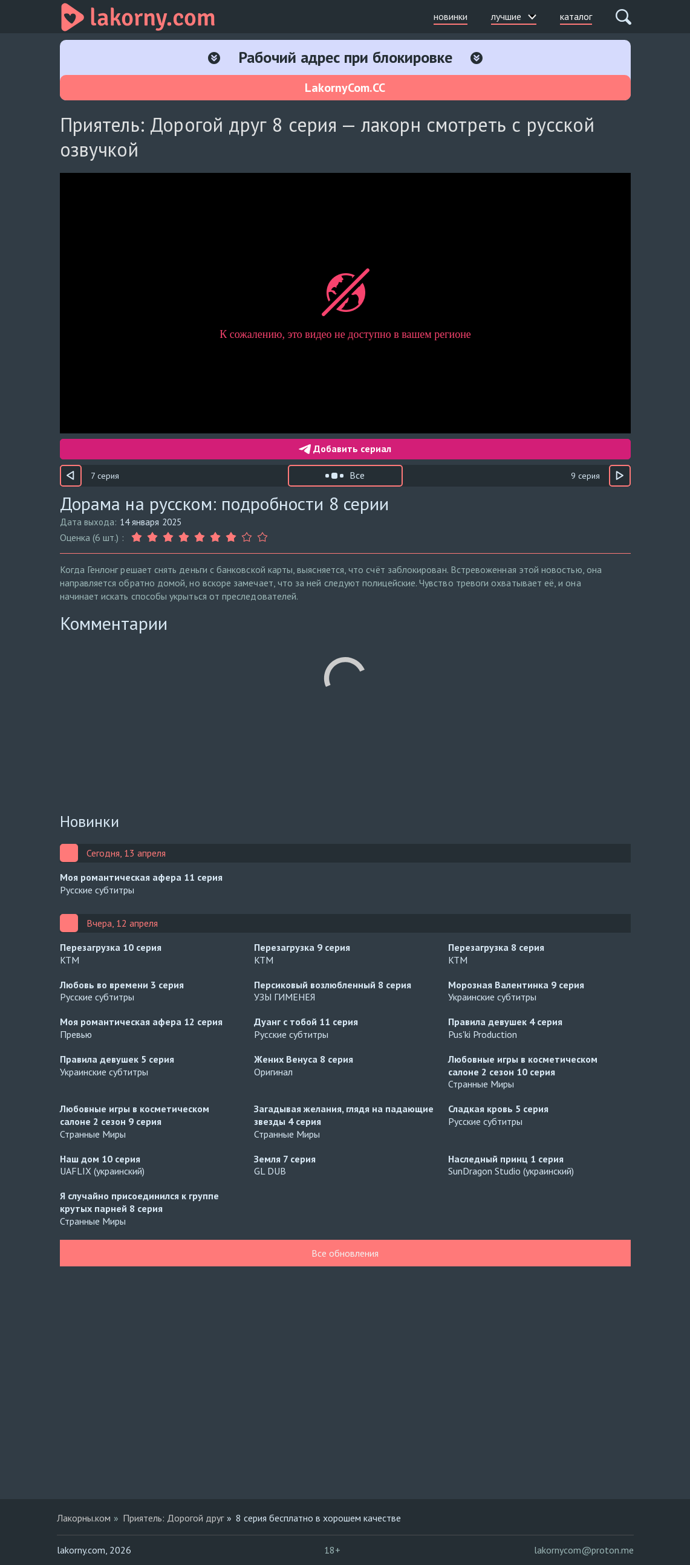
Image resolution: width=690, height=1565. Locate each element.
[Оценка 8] (247, 537)
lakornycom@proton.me (584, 1550)
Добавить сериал (345, 448)
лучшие (513, 16)
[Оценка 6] (215, 537)
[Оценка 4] (184, 537)
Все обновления (345, 1253)
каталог (576, 16)
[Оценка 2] (152, 537)
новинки (450, 16)
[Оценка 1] (138, 537)
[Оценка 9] (262, 537)
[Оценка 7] (231, 537)
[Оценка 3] (168, 537)
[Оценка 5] (199, 537)
